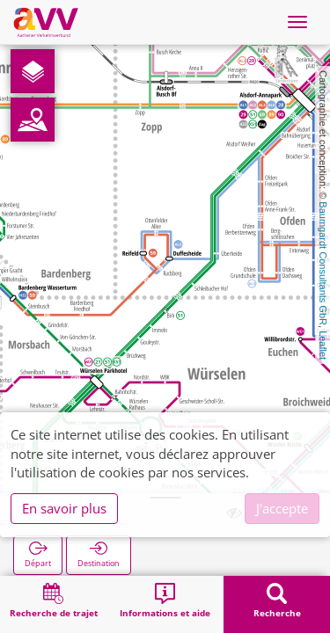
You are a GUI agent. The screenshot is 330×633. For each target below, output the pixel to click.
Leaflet (323, 345)
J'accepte (282, 508)
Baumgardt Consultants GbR (323, 263)
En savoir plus (64, 508)
